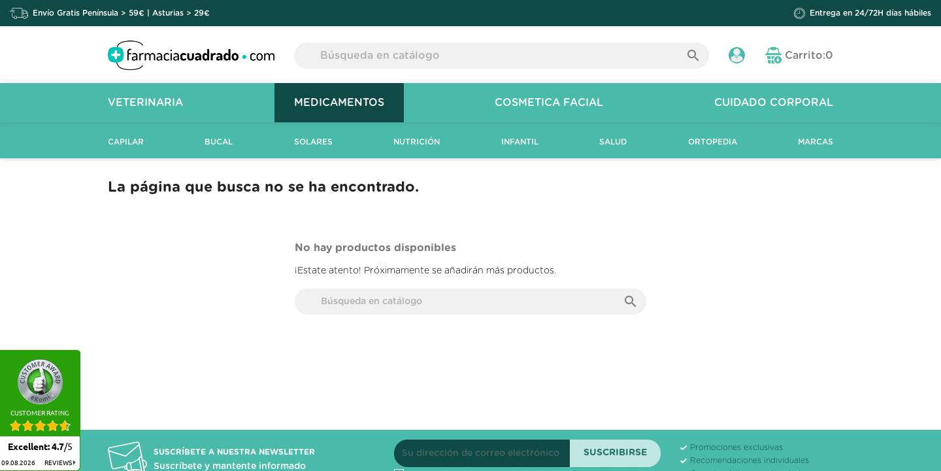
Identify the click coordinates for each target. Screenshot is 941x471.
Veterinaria (145, 102)
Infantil (519, 142)
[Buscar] (501, 56)
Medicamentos (339, 102)
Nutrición (416, 142)
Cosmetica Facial (549, 102)
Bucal (219, 142)
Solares (313, 142)
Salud (613, 142)
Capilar (126, 142)
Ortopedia (712, 142)
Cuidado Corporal (773, 102)
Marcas (815, 142)
